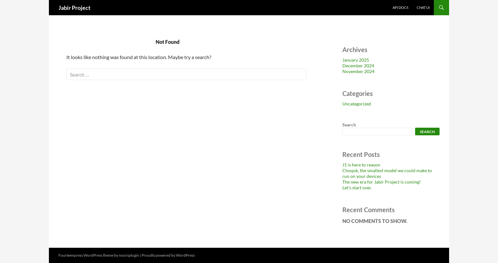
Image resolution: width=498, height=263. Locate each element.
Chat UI (423, 7)
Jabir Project (74, 7)
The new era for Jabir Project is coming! (381, 182)
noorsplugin (129, 255)
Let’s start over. (357, 187)
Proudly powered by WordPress (168, 255)
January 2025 (355, 60)
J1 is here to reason (361, 164)
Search (349, 124)
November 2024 (358, 71)
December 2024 (358, 65)
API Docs (400, 7)
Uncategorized (356, 103)
